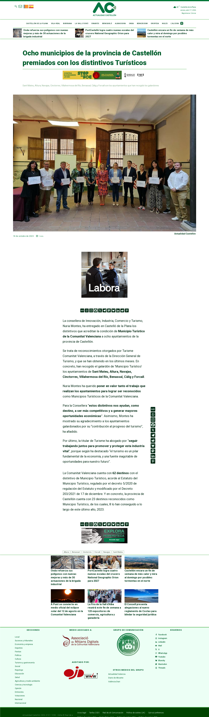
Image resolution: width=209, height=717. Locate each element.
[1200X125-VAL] (104, 75)
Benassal (76, 552)
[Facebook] (96, 310)
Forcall (97, 552)
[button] (16, 6)
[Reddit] (122, 310)
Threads (163, 669)
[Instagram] (91, 310)
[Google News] (82, 310)
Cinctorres (87, 552)
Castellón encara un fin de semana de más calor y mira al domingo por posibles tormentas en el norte (170, 33)
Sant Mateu (118, 552)
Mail (161, 640)
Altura (66, 552)
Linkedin (163, 635)
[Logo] (104, 10)
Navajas (106, 552)
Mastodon (164, 664)
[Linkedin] (118, 310)
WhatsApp (164, 649)
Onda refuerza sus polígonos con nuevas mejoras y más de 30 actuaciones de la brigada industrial (45, 33)
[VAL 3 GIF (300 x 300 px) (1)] (104, 275)
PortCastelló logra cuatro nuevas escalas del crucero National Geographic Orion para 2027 (109, 33)
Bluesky (163, 659)
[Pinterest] (127, 310)
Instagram (164, 630)
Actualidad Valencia (116, 664)
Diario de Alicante (115, 667)
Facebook (164, 625)
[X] (100, 310)
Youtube (163, 654)
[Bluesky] (113, 310)
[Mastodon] (109, 310)
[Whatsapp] (87, 310)
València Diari (114, 671)
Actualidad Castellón (185, 233)
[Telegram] (104, 310)
